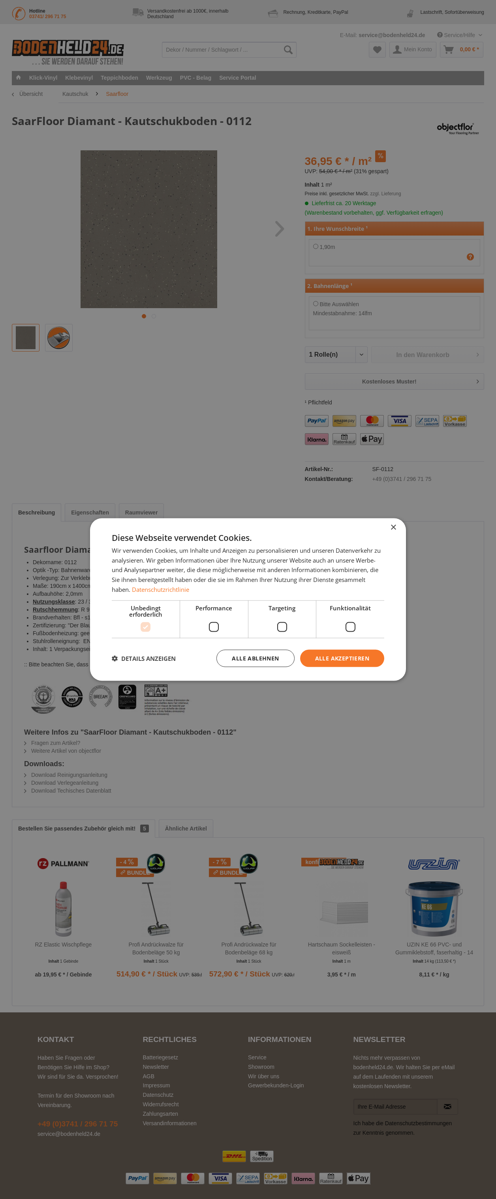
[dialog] (248, 599)
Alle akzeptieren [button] (342, 658)
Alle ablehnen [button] (255, 658)
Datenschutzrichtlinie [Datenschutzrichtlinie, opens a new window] (160, 589)
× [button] (393, 527)
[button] (144, 658)
